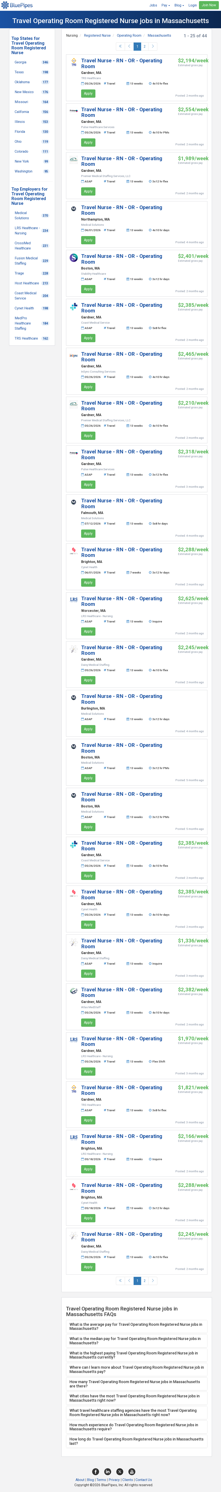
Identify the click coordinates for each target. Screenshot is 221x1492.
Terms (101, 1480)
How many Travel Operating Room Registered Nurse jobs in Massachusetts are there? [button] (134, 1383)
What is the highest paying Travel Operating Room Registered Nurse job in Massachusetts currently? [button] (133, 1355)
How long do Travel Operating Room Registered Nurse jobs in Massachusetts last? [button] (136, 1441)
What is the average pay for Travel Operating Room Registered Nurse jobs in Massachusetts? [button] (135, 1326)
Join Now (209, 5)
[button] (165, 5)
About (80, 1480)
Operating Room (129, 35)
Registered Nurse (97, 35)
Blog (90, 1480)
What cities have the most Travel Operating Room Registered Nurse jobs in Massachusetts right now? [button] (134, 1398)
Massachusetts (159, 35)
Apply (88, 93)
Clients (127, 1480)
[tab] (136, 1326)
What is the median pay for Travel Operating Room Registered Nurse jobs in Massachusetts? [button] (135, 1340)
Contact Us (144, 1480)
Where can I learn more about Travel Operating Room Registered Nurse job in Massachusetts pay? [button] (136, 1369)
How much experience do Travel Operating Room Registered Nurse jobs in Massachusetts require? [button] (133, 1427)
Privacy (114, 1480)
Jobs (153, 5)
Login (192, 5)
